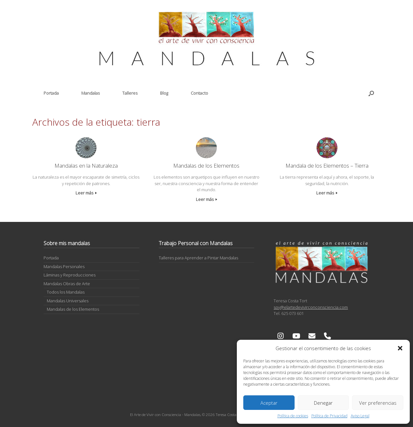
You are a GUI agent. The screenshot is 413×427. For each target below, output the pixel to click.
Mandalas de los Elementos (73, 309)
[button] (400, 348)
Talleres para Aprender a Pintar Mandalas (198, 258)
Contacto (199, 93)
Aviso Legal (360, 416)
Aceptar (268, 403)
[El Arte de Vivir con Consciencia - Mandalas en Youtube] (296, 336)
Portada (51, 93)
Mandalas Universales (67, 301)
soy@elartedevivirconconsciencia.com (311, 307)
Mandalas (90, 93)
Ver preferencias (378, 403)
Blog (164, 93)
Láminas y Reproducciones (70, 275)
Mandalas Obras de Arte (67, 283)
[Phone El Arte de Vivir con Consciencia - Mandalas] (327, 336)
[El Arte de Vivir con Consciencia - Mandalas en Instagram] (280, 336)
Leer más (86, 193)
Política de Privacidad (329, 416)
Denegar (323, 403)
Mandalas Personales (64, 266)
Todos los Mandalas (66, 292)
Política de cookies (292, 416)
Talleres (129, 93)
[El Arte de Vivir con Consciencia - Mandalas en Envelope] (312, 336)
